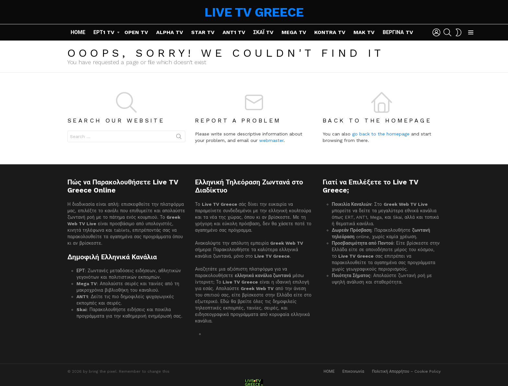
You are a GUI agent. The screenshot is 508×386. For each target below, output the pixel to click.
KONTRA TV (329, 32)
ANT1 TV (234, 32)
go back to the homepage (381, 133)
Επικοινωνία (353, 371)
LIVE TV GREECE (253, 12)
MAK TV (364, 32)
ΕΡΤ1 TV (103, 32)
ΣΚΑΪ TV (263, 32)
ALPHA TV (169, 32)
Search (178, 138)
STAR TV (202, 32)
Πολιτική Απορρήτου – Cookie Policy (406, 371)
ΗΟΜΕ (78, 32)
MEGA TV (294, 32)
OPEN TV (136, 32)
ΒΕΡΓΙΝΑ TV (398, 32)
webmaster (271, 140)
